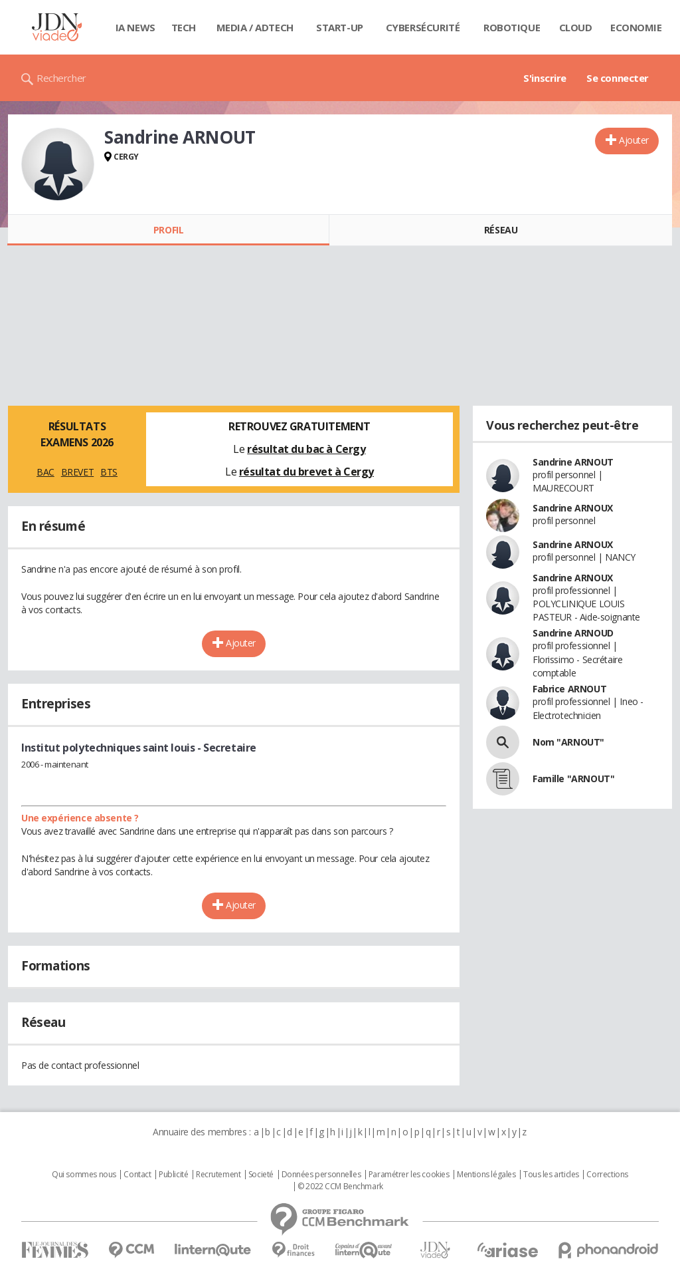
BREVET (77, 472)
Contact (137, 1174)
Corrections (607, 1174)
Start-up (339, 27)
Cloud (575, 27)
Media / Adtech (255, 27)
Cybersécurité (423, 27)
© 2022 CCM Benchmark (340, 1186)
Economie (636, 27)
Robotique (511, 27)
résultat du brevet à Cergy (306, 471)
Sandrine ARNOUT (573, 462)
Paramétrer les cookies (409, 1174)
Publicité (173, 1174)
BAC (45, 472)
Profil (168, 229)
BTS (109, 472)
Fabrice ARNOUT (569, 688)
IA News (135, 27)
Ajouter (634, 140)
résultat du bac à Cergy (306, 449)
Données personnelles (321, 1174)
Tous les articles (551, 1174)
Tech (183, 27)
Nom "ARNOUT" (568, 742)
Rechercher (61, 77)
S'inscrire (544, 77)
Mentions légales (486, 1174)
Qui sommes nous (84, 1174)
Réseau (500, 229)
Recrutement (218, 1174)
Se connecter (617, 77)
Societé (261, 1174)
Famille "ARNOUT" (573, 778)
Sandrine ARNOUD (573, 633)
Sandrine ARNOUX (573, 507)
